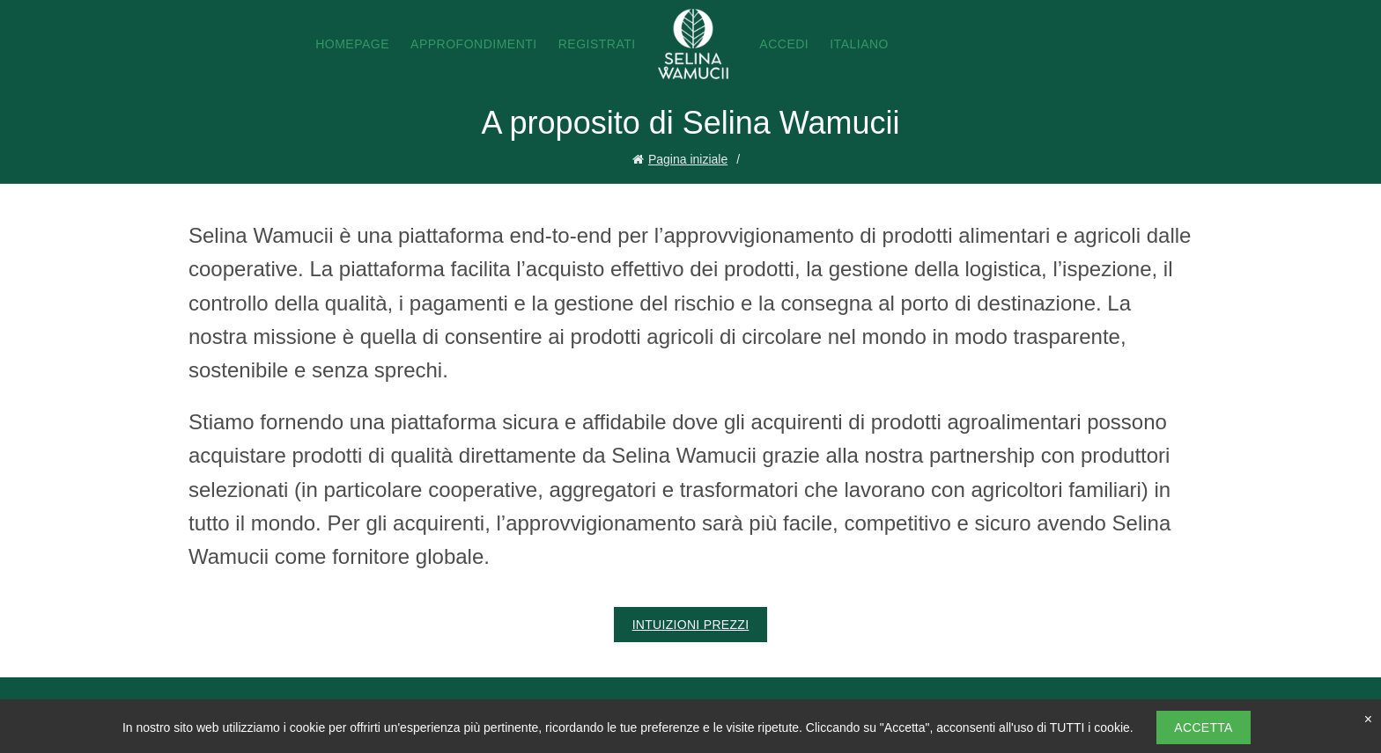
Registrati (597, 44)
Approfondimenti (473, 44)
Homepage (352, 44)
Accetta (1203, 727)
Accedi (784, 44)
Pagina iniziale (687, 159)
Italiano (859, 44)
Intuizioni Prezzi (691, 625)
